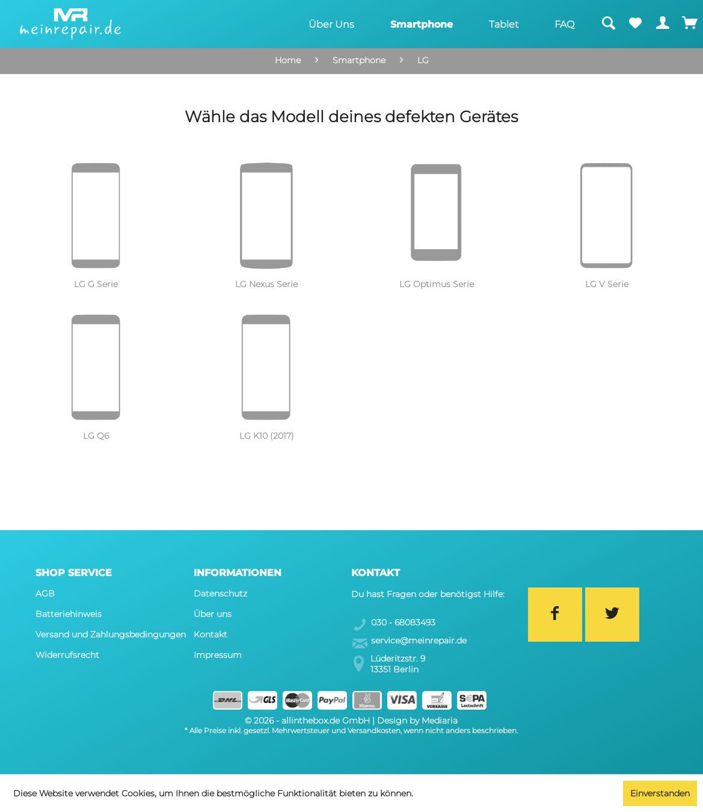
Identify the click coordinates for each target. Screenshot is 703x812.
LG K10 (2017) (266, 435)
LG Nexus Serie (266, 284)
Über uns (213, 614)
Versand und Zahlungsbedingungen (110, 634)
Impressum (218, 654)
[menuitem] (331, 24)
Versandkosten (374, 730)
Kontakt (210, 634)
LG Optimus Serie (436, 284)
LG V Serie (606, 284)
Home (288, 60)
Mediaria (440, 720)
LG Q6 (96, 435)
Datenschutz (220, 593)
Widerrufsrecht (67, 654)
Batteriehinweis (68, 614)
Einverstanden (660, 793)
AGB (45, 593)
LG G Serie (96, 284)
